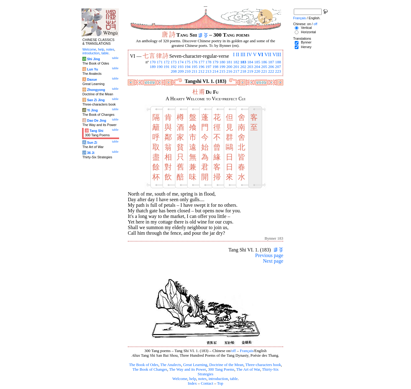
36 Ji (91, 153)
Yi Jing (92, 110)
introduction (218, 379)
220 (257, 71)
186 (264, 62)
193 (180, 67)
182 (236, 62)
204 (257, 67)
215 (222, 71)
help (192, 379)
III (242, 54)
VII (268, 54)
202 (243, 67)
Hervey (306, 47)
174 (180, 62)
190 (160, 67)
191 (166, 67)
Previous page (269, 255)
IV (249, 54)
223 (278, 71)
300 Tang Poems (221, 369)
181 (229, 62)
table (234, 379)
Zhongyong (96, 90)
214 (215, 71)
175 (188, 62)
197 (208, 67)
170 (152, 62)
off (233, 351)
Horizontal (308, 32)
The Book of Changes (149, 369)
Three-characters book (263, 365)
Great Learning (195, 365)
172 (166, 62)
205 (264, 67)
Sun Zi (92, 142)
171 (160, 62)
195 (194, 67)
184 (250, 62)
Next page (273, 261)
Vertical (306, 27)
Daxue (92, 79)
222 (271, 71)
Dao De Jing (96, 120)
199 (222, 67)
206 (271, 67)
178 (208, 62)
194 (188, 67)
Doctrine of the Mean (226, 365)
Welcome (179, 379)
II (237, 54)
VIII (276, 54)
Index (192, 383)
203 (250, 67)
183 (243, 62)
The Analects (170, 365)
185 (257, 62)
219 (250, 71)
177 (201, 62)
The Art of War (248, 369)
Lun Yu (92, 69)
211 (194, 71)
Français (246, 351)
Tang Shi (96, 131)
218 (243, 71)
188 (278, 62)
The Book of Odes (143, 365)
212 (201, 71)
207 (278, 67)
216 (229, 71)
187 (271, 62)
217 (236, 71)
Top (220, 383)
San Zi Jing (96, 100)
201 (236, 67)
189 (152, 67)
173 (174, 62)
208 (174, 71)
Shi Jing (93, 59)
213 (208, 71)
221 (264, 71)
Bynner (306, 42)
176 (194, 62)
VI (260, 54)
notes (202, 379)
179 (215, 62)
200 (229, 67)
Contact (207, 383)
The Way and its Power (187, 369)
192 (174, 67)
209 (181, 71)
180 (222, 62)
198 (215, 67)
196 (201, 67)
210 (188, 71)
